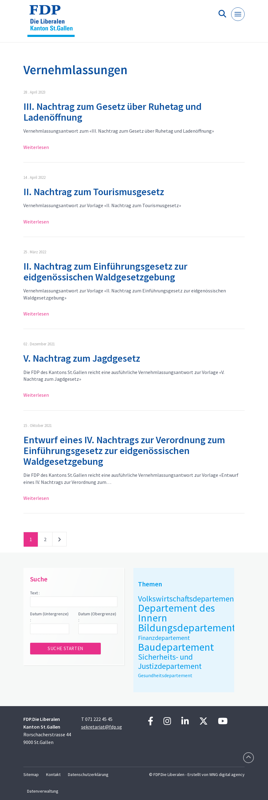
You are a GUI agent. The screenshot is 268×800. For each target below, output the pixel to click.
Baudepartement (176, 647)
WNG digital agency (227, 774)
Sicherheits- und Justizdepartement (170, 661)
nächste (59, 540)
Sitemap (31, 774)
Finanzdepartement (164, 637)
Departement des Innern (176, 612)
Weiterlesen (36, 147)
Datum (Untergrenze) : (49, 617)
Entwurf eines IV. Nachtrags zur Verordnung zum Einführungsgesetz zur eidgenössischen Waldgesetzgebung (124, 451)
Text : (35, 593)
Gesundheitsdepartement (165, 675)
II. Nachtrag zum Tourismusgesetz (93, 192)
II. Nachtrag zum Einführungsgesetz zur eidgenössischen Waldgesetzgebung (105, 271)
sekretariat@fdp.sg (101, 727)
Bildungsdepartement (187, 627)
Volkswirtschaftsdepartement (187, 598)
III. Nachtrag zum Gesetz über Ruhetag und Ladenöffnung (112, 111)
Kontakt (53, 774)
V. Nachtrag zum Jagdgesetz (81, 358)
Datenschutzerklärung (88, 774)
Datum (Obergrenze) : (97, 617)
